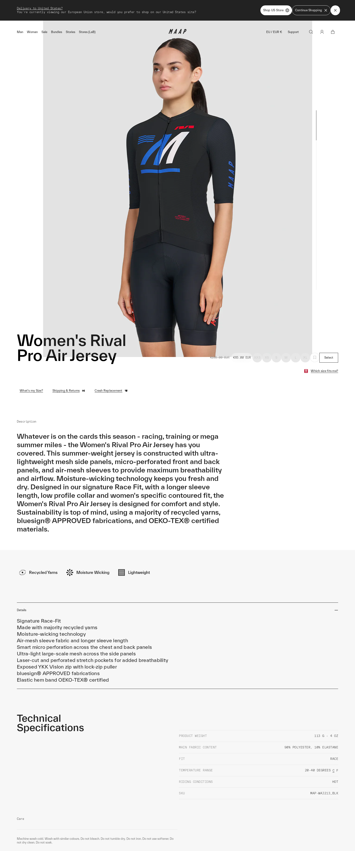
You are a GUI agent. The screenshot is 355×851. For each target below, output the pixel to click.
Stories (70, 32)
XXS (257, 357)
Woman (32, 32)
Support (293, 32)
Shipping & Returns (68, 391)
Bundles (56, 32)
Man (20, 32)
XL (305, 357)
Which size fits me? (324, 371)
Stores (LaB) (87, 32)
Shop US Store (276, 10)
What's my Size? (31, 390)
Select (328, 357)
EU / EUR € (274, 32)
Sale (44, 32)
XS (267, 357)
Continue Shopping (311, 10)
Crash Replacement (111, 391)
